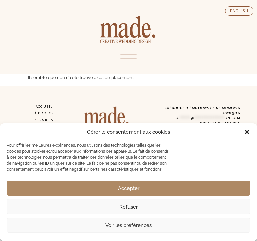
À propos (43, 113)
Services (44, 120)
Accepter (128, 188)
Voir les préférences (128, 225)
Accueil (44, 106)
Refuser (128, 207)
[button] (247, 132)
